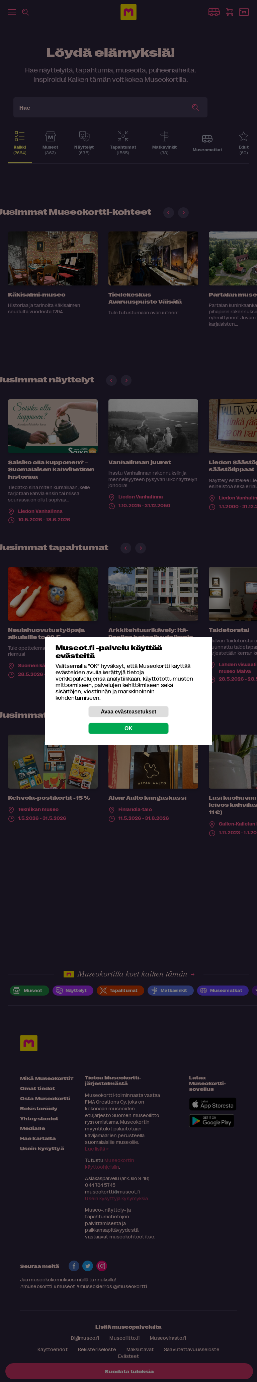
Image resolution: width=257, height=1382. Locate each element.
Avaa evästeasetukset (128, 711)
